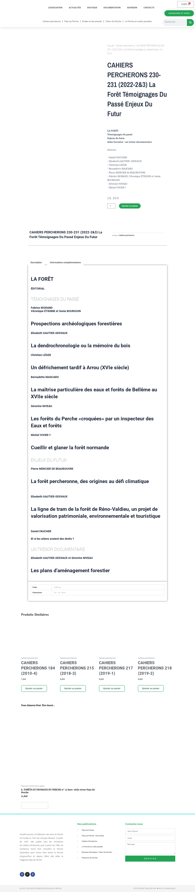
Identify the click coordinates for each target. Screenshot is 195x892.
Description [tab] (36, 263)
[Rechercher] (190, 22)
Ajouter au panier (130, 206)
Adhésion (132, 8)
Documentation (112, 8)
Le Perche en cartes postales (138, 21)
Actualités (75, 8)
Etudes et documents (92, 21)
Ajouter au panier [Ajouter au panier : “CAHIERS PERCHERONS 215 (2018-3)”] (73, 689)
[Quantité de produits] (111, 206)
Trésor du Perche (113, 21)
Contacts (149, 8)
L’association (55, 8)
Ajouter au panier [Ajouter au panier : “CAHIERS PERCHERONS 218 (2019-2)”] (151, 689)
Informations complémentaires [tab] (65, 263)
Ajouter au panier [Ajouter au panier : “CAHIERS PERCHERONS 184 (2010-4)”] (34, 689)
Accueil (110, 46)
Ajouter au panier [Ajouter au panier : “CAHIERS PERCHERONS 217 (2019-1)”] (112, 689)
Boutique (92, 8)
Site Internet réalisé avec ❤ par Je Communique (154, 888)
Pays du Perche (71, 21)
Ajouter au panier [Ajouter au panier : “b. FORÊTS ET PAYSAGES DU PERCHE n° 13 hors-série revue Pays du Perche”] (34, 806)
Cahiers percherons (52, 21)
